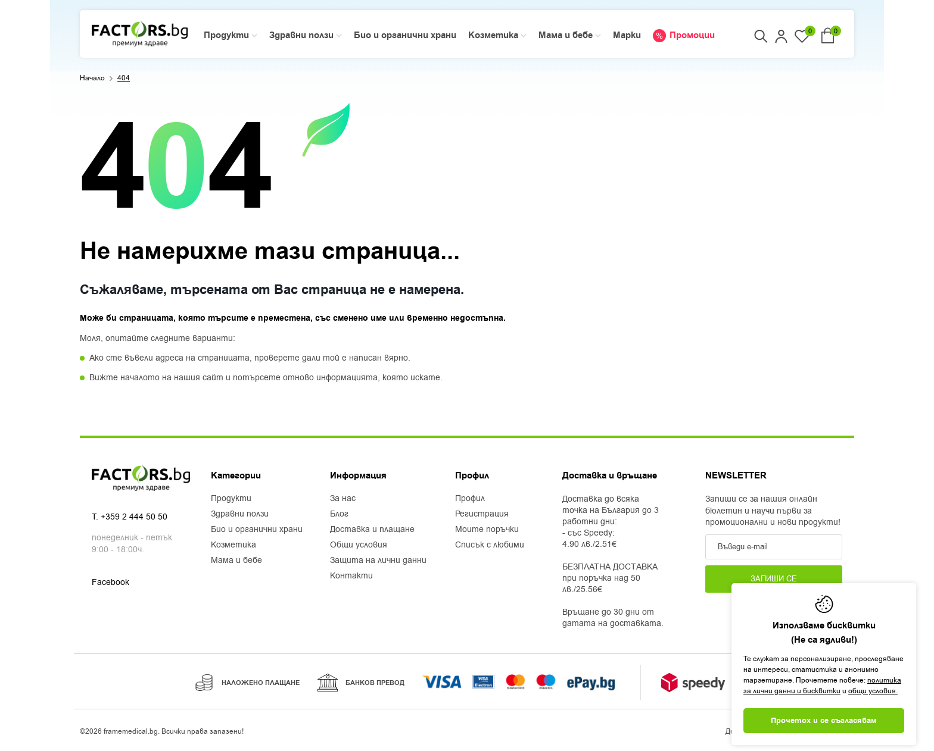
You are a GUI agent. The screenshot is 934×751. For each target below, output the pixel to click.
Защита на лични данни (378, 560)
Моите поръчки (487, 529)
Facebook (110, 583)
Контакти (351, 576)
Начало (92, 78)
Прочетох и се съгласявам (824, 720)
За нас (343, 498)
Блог (339, 514)
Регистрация (482, 514)
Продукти (231, 498)
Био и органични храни (257, 529)
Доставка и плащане (372, 529)
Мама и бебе (236, 560)
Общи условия (358, 545)
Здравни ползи (240, 514)
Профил (470, 498)
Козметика (233, 545)
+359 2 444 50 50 (134, 517)
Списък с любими (489, 545)
